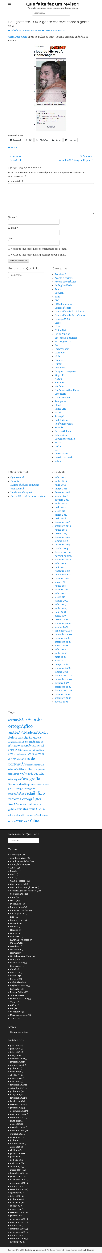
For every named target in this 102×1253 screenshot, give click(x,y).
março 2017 (61, 514)
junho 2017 (61, 503)
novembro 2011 (63, 574)
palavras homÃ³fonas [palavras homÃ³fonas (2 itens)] (38, 784)
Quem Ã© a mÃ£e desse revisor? (28, 496)
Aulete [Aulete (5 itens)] (12, 737)
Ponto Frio (60, 408)
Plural (58, 405)
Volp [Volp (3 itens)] (26, 821)
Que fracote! (17, 477)
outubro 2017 (62, 499)
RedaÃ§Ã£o (61, 420)
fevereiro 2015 (62, 537)
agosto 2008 (61, 645)
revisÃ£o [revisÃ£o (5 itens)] (35, 809)
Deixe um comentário (55, 30)
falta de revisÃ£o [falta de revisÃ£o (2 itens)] (35, 765)
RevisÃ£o (60, 427)
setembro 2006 (63, 698)
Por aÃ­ (58, 412)
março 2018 (61, 488)
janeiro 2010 (61, 600)
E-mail (13, 227)
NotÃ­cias (59, 386)
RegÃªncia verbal (64, 423)
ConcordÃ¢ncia (63, 307)
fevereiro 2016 (62, 522)
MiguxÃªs (60, 375)
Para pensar (61, 401)
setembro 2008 (63, 641)
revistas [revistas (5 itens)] (22, 809)
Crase (58, 322)
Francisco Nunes (33, 30)
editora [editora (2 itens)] (40, 750)
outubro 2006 (62, 694)
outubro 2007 (62, 683)
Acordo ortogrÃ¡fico (65, 281)
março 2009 (61, 619)
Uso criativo (61, 453)
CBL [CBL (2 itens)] (20, 738)
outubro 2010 (62, 589)
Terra (58, 442)
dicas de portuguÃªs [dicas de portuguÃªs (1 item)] (29, 750)
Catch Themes (87, 1250)
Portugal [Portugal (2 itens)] (19, 788)
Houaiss (59, 360)
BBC (57, 300)
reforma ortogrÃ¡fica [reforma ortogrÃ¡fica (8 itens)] (25, 799)
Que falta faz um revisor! (53, 4)
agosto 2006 (61, 701)
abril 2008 (60, 660)
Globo (58, 356)
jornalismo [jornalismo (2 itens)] (13, 774)
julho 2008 (60, 649)
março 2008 (61, 664)
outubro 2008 (62, 638)
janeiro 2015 (61, 541)
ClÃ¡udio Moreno (64, 304)
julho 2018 (60, 484)
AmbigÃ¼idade (63, 285)
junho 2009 (61, 608)
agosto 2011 (61, 582)
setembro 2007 (63, 686)
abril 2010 (60, 597)
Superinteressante (65, 438)
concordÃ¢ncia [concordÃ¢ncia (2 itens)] (15, 742)
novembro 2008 (63, 634)
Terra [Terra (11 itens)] (39, 814)
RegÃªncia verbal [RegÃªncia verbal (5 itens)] (20, 804)
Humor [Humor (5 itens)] (32, 769)
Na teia (14, 147)
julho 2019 (60, 477)
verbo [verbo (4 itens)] (19, 821)
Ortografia (60, 393)
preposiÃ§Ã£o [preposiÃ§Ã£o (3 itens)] (16, 793)
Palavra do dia (62, 397)
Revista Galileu (63, 431)
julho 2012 (60, 563)
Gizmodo (60, 352)
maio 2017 (60, 507)
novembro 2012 (63, 556)
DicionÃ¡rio (61, 330)
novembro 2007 (63, 679)
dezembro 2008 (63, 630)
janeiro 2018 (61, 496)
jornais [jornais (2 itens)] (41, 769)
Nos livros (60, 382)
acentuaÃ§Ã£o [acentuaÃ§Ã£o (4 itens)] (17, 720)
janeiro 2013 (61, 548)
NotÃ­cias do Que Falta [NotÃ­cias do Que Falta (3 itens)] (32, 773)
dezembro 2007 (63, 675)
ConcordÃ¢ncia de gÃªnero (69, 311)
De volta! (15, 481)
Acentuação (61, 274)
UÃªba (58, 446)
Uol (56, 449)
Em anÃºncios (62, 334)
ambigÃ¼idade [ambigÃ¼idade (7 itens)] (20, 732)
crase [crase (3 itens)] (11, 750)
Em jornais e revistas (66, 337)
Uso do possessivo (64, 457)
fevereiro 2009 (63, 623)
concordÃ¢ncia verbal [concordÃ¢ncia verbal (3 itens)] (31, 745)
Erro (57, 345)
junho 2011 (60, 585)
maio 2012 (60, 567)
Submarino (61, 435)
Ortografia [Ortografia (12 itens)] (30, 779)
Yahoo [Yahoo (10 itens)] (35, 820)
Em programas (63, 341)
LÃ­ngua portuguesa (65, 371)
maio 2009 (60, 612)
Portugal (59, 416)
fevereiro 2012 (62, 570)
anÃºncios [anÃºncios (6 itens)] (40, 732)
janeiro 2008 (61, 671)
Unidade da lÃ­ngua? (21, 492)
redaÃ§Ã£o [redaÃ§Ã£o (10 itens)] (35, 793)
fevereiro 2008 (63, 668)
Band (57, 296)
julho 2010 (60, 593)
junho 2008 (61, 653)
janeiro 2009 (62, 627)
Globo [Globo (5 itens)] (23, 769)
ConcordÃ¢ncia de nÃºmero (70, 315)
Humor (58, 364)
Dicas (57, 326)
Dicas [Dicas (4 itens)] (18, 749)
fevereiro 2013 (62, 544)
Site (10, 238)
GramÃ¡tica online (19, 1032)
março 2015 (61, 533)
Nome (12, 217)
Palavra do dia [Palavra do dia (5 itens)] (18, 784)
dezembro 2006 (63, 690)
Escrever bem (62, 349)
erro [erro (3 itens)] (10, 754)
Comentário (15, 181)
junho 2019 (61, 481)
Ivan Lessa (60, 367)
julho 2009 (61, 604)
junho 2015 (61, 529)
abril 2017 (60, 511)
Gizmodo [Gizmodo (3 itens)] (13, 769)
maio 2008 (60, 656)
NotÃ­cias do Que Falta (67, 390)
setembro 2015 (63, 526)
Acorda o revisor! (64, 278)
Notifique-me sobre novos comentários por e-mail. (39, 248)
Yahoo (58, 461)
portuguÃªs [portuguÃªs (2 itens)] (29, 788)
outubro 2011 (62, 578)
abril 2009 (60, 615)
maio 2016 (60, 518)
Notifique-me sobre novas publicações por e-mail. (38, 254)
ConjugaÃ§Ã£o (63, 319)
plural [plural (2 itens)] (11, 788)
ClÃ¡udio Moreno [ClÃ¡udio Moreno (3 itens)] (32, 737)
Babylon (59, 292)
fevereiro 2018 (62, 492)
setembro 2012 (63, 559)
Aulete (58, 289)
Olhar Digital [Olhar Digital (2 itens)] (14, 779)
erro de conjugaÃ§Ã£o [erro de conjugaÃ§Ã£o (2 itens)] (25, 754)
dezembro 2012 (63, 552)
